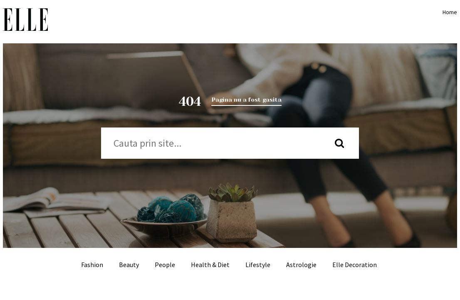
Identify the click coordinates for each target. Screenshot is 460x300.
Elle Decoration (354, 264)
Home (448, 12)
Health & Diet (210, 264)
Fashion (92, 264)
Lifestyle (257, 264)
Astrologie (301, 264)
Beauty (129, 264)
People (165, 264)
